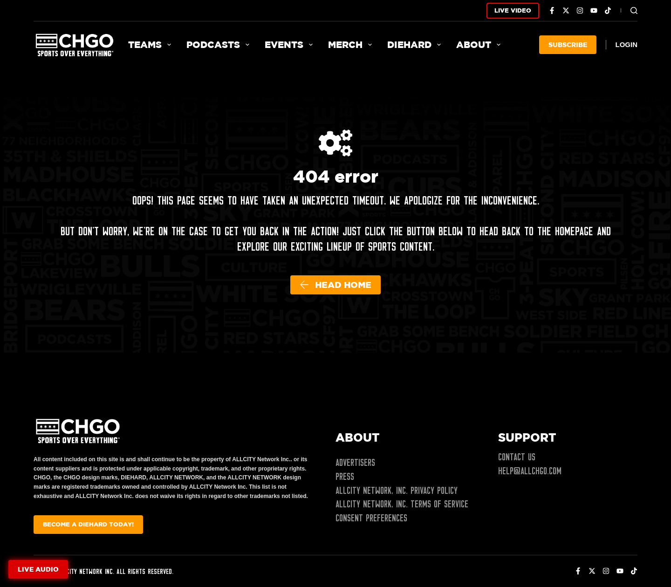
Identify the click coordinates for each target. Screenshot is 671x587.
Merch (352, 44)
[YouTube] (593, 10)
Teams (151, 44)
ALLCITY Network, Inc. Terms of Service (402, 504)
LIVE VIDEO (512, 10)
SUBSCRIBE (567, 44)
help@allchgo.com (529, 471)
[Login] (627, 45)
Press (345, 476)
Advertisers (355, 462)
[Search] (633, 10)
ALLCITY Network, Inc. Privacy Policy (397, 490)
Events (290, 44)
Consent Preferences (371, 518)
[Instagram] (579, 10)
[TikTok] (607, 10)
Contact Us (516, 457)
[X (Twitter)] (565, 10)
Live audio (38, 569)
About (480, 44)
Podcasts (219, 44)
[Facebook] (551, 10)
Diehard (416, 44)
